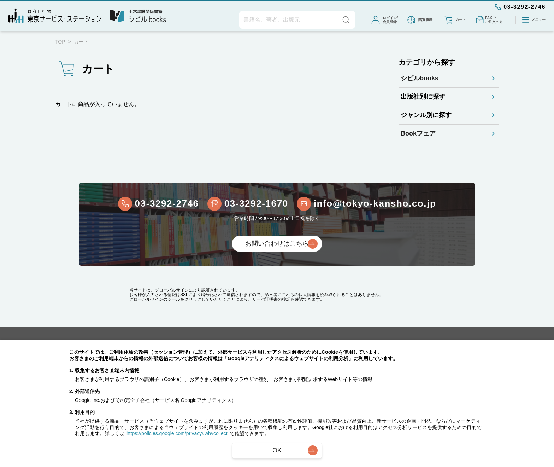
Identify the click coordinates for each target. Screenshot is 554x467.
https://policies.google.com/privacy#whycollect (177, 434)
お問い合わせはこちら (277, 244)
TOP (60, 42)
